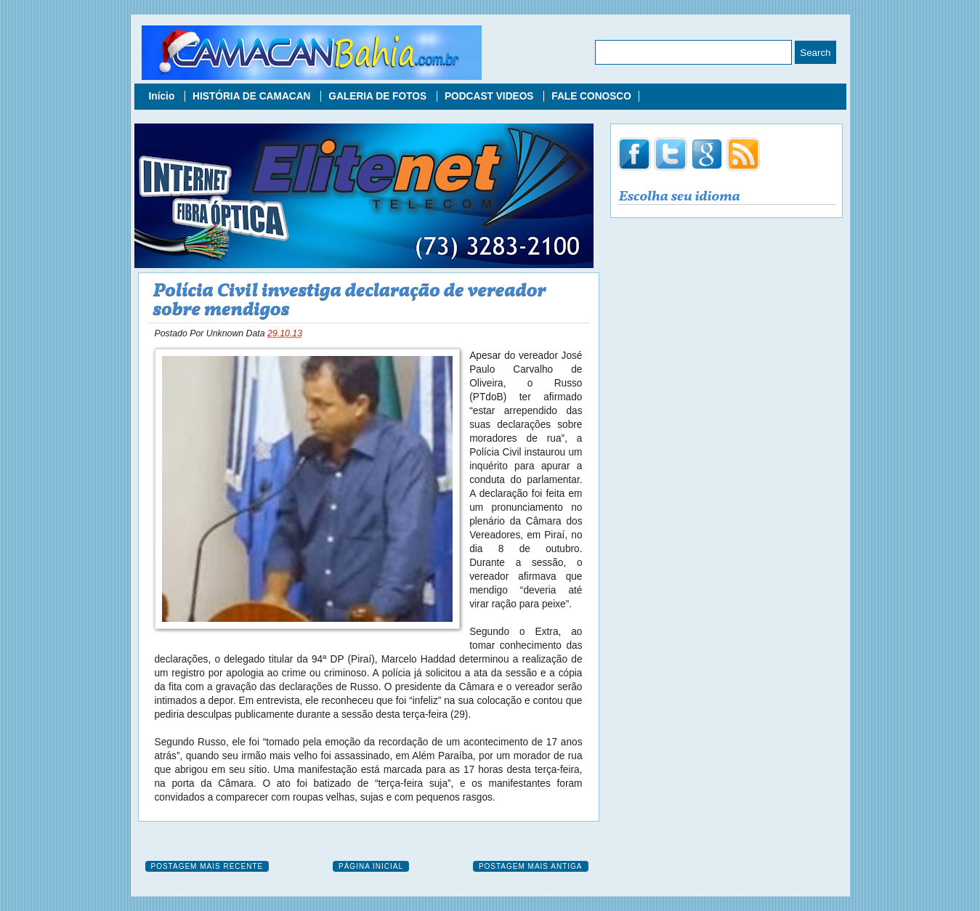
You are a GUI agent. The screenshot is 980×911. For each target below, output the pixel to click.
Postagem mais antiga (531, 866)
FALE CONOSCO (591, 96)
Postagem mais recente (207, 866)
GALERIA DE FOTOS (378, 96)
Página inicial (371, 866)
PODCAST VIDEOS (490, 96)
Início (163, 96)
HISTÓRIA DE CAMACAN (253, 96)
